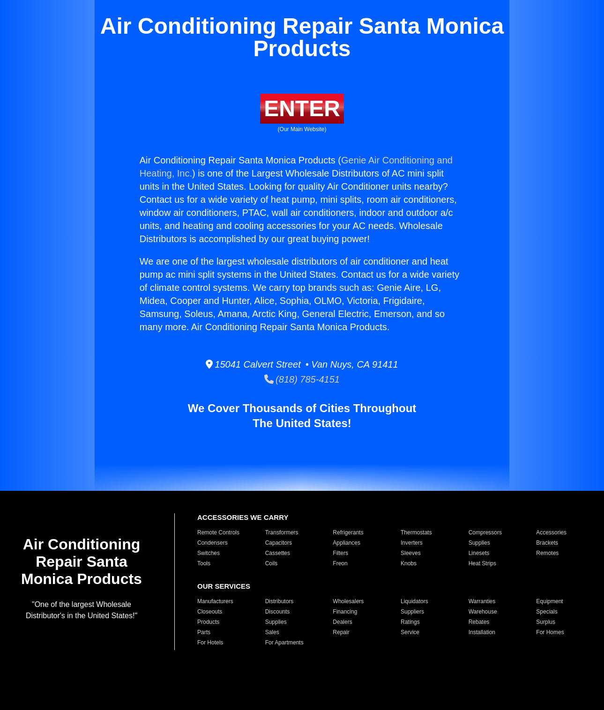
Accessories (551, 532)
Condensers (212, 543)
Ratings (410, 622)
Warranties (482, 601)
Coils (271, 563)
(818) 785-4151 (302, 379)
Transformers (281, 532)
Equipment (549, 601)
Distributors (279, 601)
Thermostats (416, 532)
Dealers (342, 622)
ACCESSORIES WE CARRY (242, 517)
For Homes (550, 632)
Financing (345, 611)
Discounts (277, 611)
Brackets (547, 543)
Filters (340, 553)
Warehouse (483, 611)
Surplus (545, 622)
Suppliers (412, 611)
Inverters (412, 543)
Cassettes (277, 553)
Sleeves (411, 553)
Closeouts (209, 611)
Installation (482, 632)
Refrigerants (348, 532)
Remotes (547, 553)
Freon (340, 563)
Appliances (346, 543)
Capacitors (278, 543)
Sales (272, 632)
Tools (203, 563)
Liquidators (414, 601)
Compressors (485, 532)
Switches (208, 553)
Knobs (409, 563)
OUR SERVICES (223, 586)
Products (208, 622)
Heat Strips (482, 563)
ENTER (302, 108)
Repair (341, 632)
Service (410, 632)
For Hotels (210, 642)
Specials (546, 611)
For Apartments (284, 642)
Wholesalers (348, 601)
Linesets (479, 553)
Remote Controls (218, 532)
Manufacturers (215, 601)
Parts (203, 632)
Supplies (479, 543)
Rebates (479, 622)
